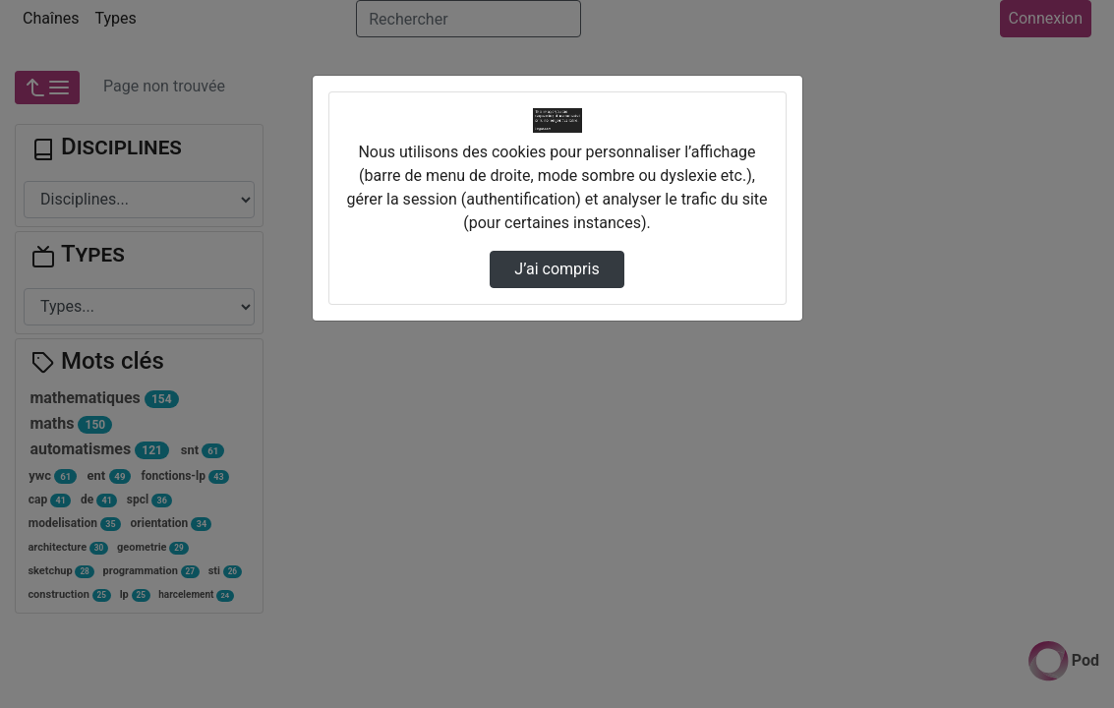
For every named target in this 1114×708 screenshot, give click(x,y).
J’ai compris (556, 269)
